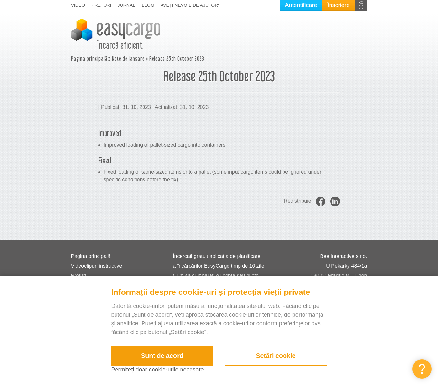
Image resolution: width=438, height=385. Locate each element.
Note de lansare (128, 58)
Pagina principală (89, 58)
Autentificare (301, 5)
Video (78, 5)
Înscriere (338, 5)
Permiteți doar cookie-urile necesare (157, 369)
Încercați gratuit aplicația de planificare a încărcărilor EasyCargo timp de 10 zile (218, 261)
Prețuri (101, 5)
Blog (148, 5)
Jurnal (126, 5)
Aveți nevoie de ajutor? (190, 5)
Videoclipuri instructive (96, 266)
